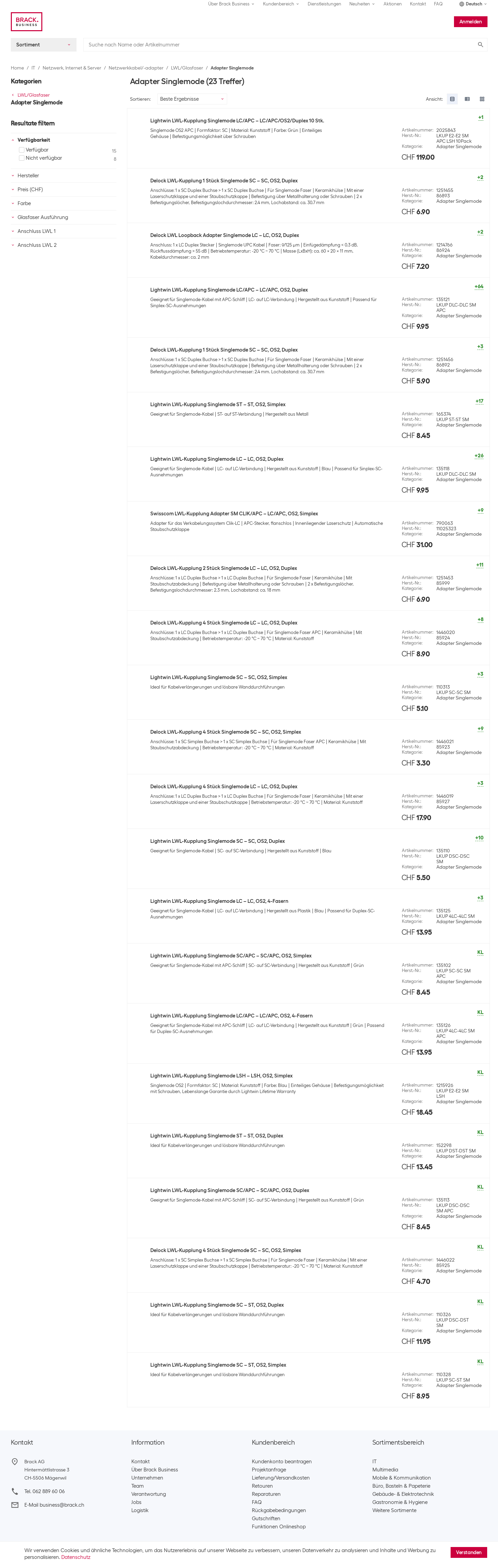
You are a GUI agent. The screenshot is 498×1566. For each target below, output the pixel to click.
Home (17, 68)
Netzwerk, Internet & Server (72, 68)
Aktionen (393, 3)
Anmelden (470, 22)
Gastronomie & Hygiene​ (400, 1502)
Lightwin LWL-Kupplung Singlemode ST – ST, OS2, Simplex (217, 404)
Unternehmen (147, 1478)
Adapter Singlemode (232, 68)
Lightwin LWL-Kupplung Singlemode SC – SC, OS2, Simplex (218, 677)
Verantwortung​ (148, 1494)
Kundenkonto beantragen (282, 1462)
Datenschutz (75, 1557)
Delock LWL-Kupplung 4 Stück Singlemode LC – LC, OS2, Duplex (223, 623)
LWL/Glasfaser (187, 68)
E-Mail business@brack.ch (54, 1505)
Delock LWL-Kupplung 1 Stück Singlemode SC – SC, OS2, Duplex (224, 180)
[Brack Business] (26, 21)
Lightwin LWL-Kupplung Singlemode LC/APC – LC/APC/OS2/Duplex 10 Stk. (237, 120)
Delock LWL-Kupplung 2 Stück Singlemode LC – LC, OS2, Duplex (223, 568)
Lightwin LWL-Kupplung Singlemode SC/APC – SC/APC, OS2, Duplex (229, 1190)
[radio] (452, 99)
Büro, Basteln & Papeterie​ (401, 1486)
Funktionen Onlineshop (279, 1527)
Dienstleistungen (324, 3)
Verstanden (469, 1552)
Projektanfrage (269, 1470)
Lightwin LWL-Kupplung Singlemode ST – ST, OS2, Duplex (216, 1135)
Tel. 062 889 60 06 (44, 1491)
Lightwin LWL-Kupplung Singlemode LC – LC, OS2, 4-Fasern (219, 901)
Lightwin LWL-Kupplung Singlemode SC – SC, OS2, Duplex (217, 841)
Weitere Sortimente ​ (395, 1510)
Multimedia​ (385, 1470)
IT (33, 68)
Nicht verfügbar (40, 158)
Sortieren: (140, 99)
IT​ (374, 1462)
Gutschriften (266, 1518)
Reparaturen (266, 1494)
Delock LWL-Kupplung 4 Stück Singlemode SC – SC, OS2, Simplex (225, 732)
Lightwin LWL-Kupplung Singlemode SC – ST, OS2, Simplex (218, 1365)
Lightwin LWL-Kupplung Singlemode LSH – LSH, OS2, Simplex (221, 1075)
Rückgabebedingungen (279, 1510)
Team (137, 1486)
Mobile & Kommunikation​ (401, 1478)
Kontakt (418, 3)
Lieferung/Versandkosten (281, 1478)
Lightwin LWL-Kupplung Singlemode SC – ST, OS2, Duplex (217, 1305)
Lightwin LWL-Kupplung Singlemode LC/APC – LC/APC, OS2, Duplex (229, 290)
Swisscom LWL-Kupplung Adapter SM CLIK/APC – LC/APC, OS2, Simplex (234, 513)
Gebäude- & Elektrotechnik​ (403, 1494)
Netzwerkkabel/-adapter (136, 68)
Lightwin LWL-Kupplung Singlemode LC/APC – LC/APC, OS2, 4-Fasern (231, 1015)
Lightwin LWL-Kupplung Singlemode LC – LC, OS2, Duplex (216, 459)
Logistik (140, 1510)
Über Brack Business (154, 1470)
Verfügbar (33, 150)
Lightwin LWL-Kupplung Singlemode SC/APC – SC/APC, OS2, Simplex (230, 955)
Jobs (136, 1502)
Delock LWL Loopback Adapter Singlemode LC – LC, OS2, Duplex (224, 235)
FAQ (438, 3)
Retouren (262, 1486)
